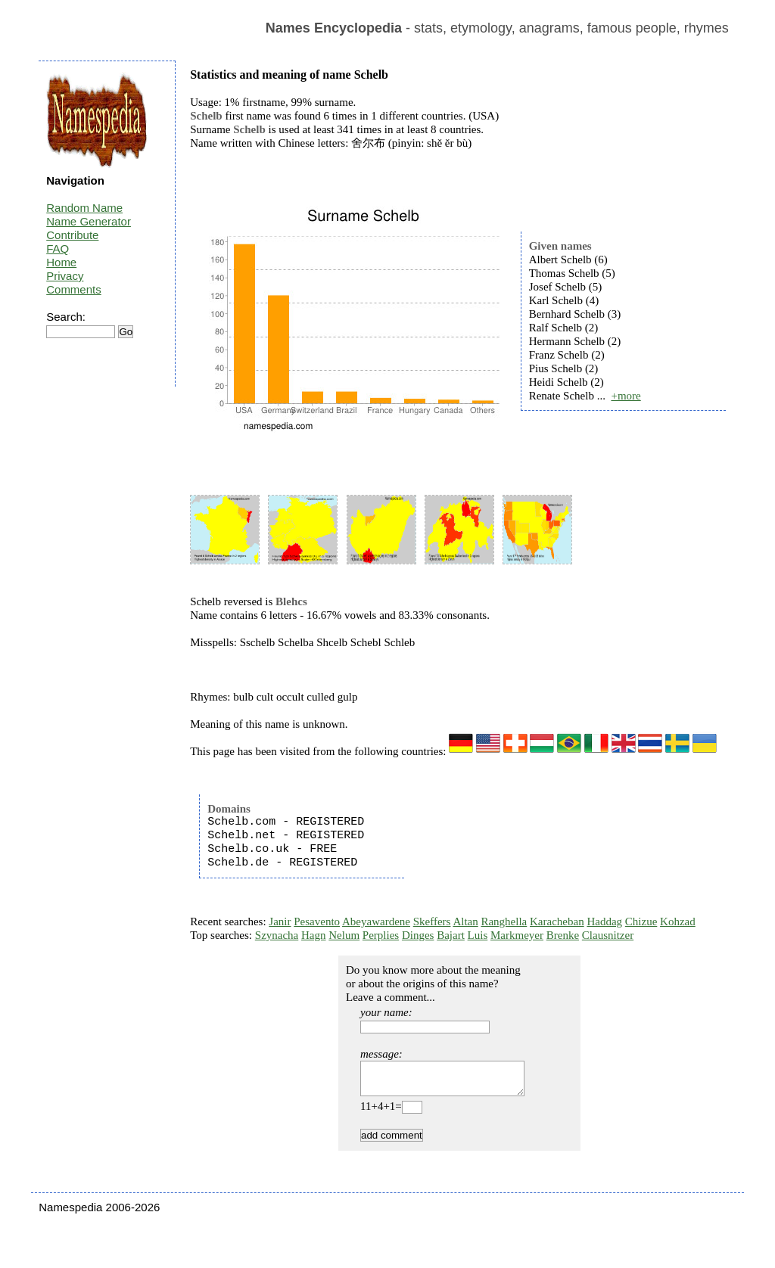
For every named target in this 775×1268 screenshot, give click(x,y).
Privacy (64, 275)
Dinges (418, 935)
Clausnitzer (607, 935)
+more (625, 396)
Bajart (451, 935)
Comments (73, 289)
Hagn (313, 935)
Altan (465, 921)
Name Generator (88, 221)
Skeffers (432, 921)
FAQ (57, 248)
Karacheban (557, 921)
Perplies (381, 935)
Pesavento (317, 921)
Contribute (72, 234)
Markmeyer (516, 935)
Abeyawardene (376, 921)
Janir (280, 921)
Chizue (641, 921)
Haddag (604, 921)
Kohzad (678, 921)
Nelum (343, 935)
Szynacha (276, 935)
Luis (478, 935)
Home (61, 262)
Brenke (562, 935)
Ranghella (504, 921)
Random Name (84, 207)
